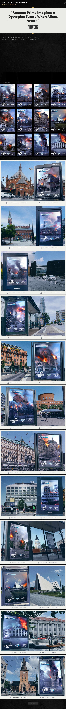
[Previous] (7, 20)
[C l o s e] (33, 703)
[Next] (58, 20)
